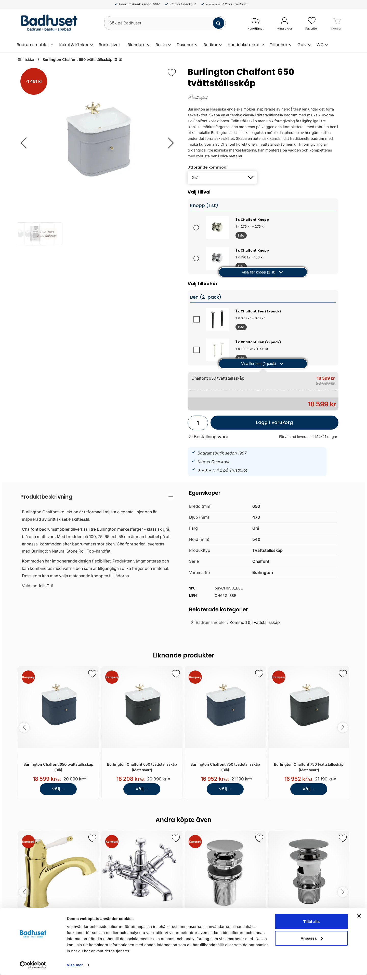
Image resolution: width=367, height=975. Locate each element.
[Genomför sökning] (218, 23)
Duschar (185, 45)
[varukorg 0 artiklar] (337, 23)
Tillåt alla (311, 921)
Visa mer (75, 965)
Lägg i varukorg (252, 424)
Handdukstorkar (244, 45)
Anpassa (311, 938)
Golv (302, 45)
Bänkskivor (109, 45)
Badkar (210, 45)
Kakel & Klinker (74, 45)
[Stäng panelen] (359, 916)
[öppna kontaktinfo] (255, 23)
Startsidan (26, 59)
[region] (97, 496)
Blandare (136, 45)
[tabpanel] (97, 542)
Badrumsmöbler (33, 45)
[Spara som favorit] (92, 674)
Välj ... (58, 789)
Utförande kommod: (207, 167)
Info (239, 236)
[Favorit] (172, 72)
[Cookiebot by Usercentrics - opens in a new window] (33, 965)
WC (320, 45)
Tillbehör (278, 45)
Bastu (161, 45)
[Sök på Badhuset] (165, 23)
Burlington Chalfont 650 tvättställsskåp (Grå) (82, 59)
